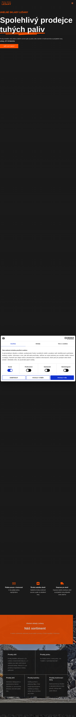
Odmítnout (14, 377)
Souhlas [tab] (13, 343)
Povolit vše (62, 377)
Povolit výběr (38, 377)
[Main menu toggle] (72, 3)
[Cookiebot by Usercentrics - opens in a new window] (66, 338)
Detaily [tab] (38, 343)
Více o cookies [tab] (63, 343)
